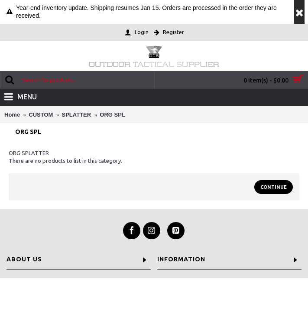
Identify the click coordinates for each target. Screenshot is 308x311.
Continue (273, 187)
